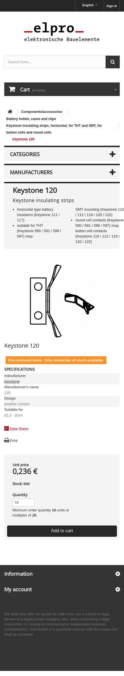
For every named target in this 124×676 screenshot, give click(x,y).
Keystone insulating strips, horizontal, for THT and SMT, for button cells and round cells (54, 129)
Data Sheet (19, 429)
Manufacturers (31, 172)
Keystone (12, 381)
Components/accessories (41, 112)
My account (18, 589)
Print (14, 441)
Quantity (19, 494)
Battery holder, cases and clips (31, 119)
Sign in (111, 6)
